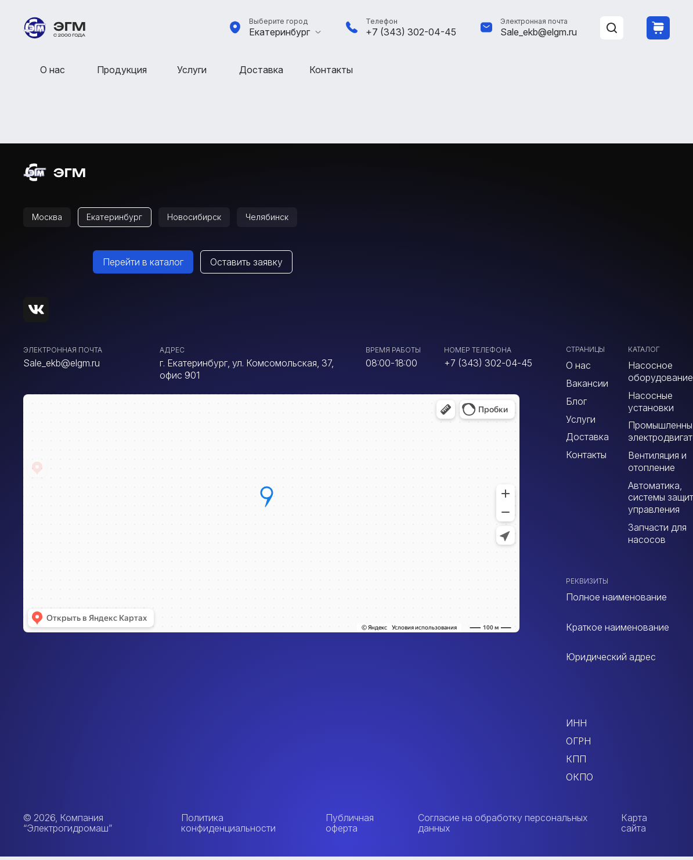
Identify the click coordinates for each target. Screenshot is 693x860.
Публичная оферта (350, 826)
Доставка (261, 69)
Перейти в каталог (143, 265)
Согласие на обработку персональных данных (502, 826)
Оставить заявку (246, 265)
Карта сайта (634, 826)
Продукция (122, 69)
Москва (50, 219)
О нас (52, 69)
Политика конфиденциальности (228, 826)
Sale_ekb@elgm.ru (538, 32)
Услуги (192, 69)
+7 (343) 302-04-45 (411, 32)
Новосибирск (211, 219)
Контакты (331, 69)
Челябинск (291, 219)
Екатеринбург (279, 32)
